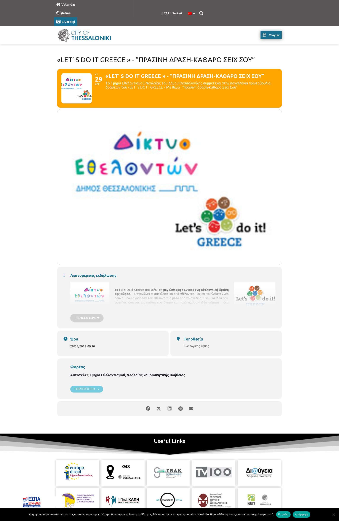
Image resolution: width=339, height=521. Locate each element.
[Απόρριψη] (333, 514)
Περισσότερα (87, 389)
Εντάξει (283, 514)
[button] (201, 13)
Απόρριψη (301, 514)
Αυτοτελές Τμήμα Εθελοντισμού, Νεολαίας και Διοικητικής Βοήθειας (127, 375)
